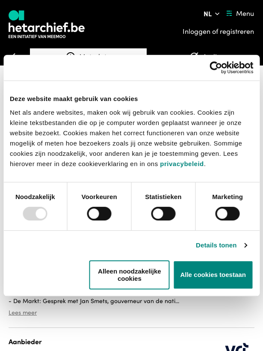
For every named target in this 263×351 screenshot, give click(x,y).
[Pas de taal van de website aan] (212, 13)
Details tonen (216, 245)
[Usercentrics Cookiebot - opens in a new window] (215, 67)
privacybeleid (182, 163)
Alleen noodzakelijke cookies (129, 275)
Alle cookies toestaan (212, 274)
